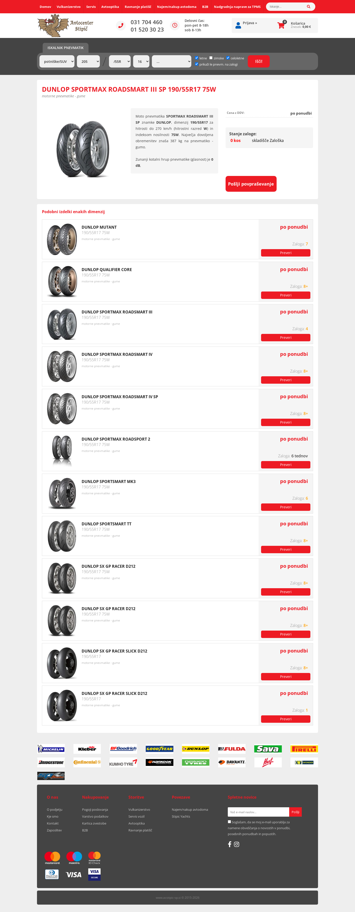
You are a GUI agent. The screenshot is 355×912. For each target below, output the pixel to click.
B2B (205, 6)
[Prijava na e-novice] (295, 812)
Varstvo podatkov (95, 816)
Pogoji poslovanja (95, 809)
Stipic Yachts (181, 816)
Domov (45, 6)
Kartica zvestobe (94, 823)
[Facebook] (229, 844)
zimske (216, 58)
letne (201, 58)
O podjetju (54, 809)
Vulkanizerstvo (69, 6)
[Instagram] (236, 844)
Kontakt (53, 823)
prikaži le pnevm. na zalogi (218, 64)
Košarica (298, 23)
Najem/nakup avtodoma (176, 6)
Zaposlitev (54, 830)
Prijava (250, 22)
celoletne (235, 58)
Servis (91, 6)
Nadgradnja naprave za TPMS (237, 6)
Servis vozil (136, 816)
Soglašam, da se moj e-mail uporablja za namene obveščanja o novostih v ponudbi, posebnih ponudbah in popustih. (259, 828)
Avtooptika (110, 6)
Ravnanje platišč (138, 6)
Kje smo (52, 816)
